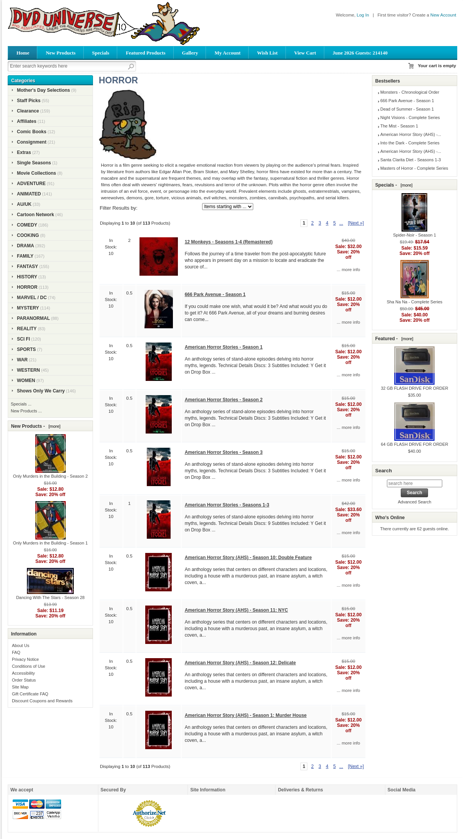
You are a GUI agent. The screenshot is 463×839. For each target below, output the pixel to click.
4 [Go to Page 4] (327, 223)
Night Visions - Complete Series (410, 117)
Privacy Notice (25, 659)
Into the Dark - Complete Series (410, 143)
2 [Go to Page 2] (312, 223)
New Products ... (26, 411)
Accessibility (23, 673)
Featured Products (145, 53)
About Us (20, 645)
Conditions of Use (28, 666)
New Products (60, 53)
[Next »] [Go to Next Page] (355, 223)
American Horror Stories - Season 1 (224, 347)
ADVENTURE (31, 183)
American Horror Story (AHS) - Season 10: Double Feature (248, 557)
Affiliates (27, 121)
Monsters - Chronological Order (409, 92)
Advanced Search (414, 502)
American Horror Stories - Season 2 (224, 399)
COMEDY (27, 225)
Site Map (20, 687)
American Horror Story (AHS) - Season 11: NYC (236, 610)
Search (383, 470)
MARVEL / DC (32, 297)
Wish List (267, 53)
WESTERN (28, 370)
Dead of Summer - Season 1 (407, 109)
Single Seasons (34, 162)
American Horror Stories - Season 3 (224, 452)
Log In (363, 15)
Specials (101, 53)
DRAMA (25, 245)
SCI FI (23, 339)
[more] (53, 426)
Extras (24, 152)
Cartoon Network (35, 214)
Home (23, 53)
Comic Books (31, 131)
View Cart (305, 53)
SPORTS (26, 349)
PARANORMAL (33, 318)
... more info (348, 269)
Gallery (190, 53)
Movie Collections (36, 173)
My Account (227, 53)
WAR (22, 359)
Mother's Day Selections (43, 90)
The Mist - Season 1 (399, 126)
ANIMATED (29, 194)
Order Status (24, 680)
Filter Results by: (119, 208)
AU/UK (24, 204)
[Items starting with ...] (227, 206)
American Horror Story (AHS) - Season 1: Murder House (246, 715)
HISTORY (27, 277)
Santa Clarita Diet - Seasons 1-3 (410, 159)
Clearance (28, 111)
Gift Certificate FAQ (30, 694)
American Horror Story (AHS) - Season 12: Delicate (240, 662)
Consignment (31, 142)
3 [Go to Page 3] (320, 223)
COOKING (28, 235)
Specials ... (21, 404)
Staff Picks (28, 100)
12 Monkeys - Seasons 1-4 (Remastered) (229, 242)
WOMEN (26, 380)
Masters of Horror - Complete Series (414, 168)
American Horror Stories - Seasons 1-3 (227, 505)
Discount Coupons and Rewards (42, 700)
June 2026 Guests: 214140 (360, 53)
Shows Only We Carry (41, 391)
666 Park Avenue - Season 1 (215, 294)
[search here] (414, 483)
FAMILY (25, 256)
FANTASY (27, 266)
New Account (443, 15)
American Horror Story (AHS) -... (410, 134)
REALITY (27, 328)
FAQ (16, 652)
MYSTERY (28, 308)
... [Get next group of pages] (341, 223)
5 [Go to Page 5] (334, 223)
